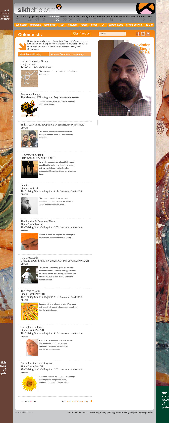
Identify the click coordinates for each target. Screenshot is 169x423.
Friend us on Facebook (138, 34)
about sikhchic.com (76, 412)
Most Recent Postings (31, 54)
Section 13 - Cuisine (118, 18)
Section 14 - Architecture (129, 18)
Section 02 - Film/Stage (25, 18)
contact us (93, 412)
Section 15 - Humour (140, 18)
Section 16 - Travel (148, 18)
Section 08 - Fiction (76, 18)
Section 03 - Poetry (35, 18)
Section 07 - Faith (70, 18)
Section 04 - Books (43, 18)
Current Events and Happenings (67, 54)
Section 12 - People (109, 18)
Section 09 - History (84, 18)
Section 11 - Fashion (100, 18)
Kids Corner (81, 34)
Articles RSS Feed (148, 34)
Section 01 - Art (17, 18)
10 (86, 401)
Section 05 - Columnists (53, 18)
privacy (102, 412)
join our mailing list (123, 412)
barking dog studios (144, 412)
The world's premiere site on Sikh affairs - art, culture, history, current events (39, 8)
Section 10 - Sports (92, 18)
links (110, 412)
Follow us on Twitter (143, 34)
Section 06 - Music (63, 18)
